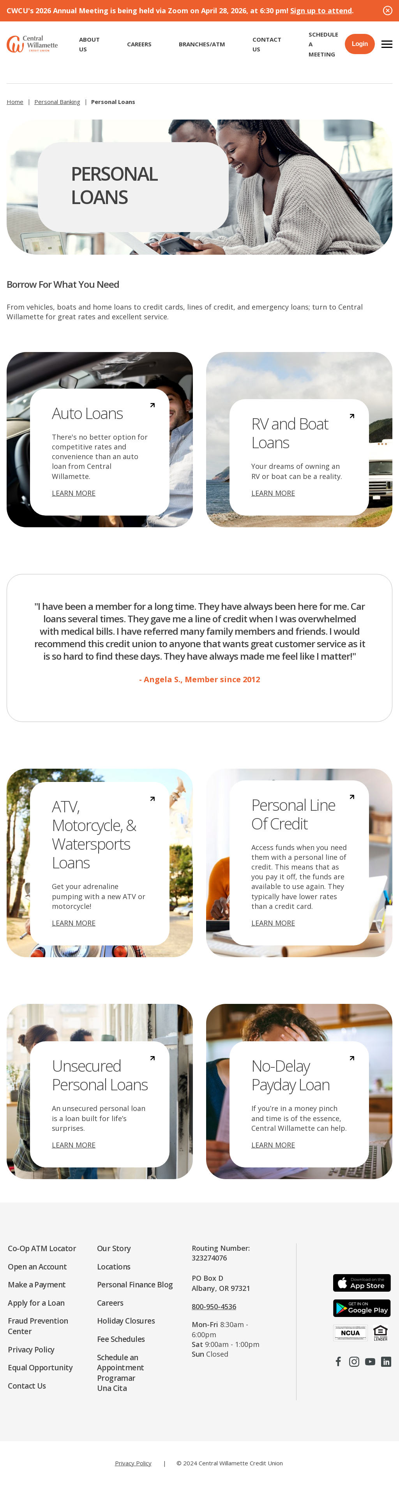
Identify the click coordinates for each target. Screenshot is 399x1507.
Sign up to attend (321, 10)
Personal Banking (57, 102)
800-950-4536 (214, 1306)
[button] (386, 44)
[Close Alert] (387, 10)
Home (15, 102)
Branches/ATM (202, 44)
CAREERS (139, 44)
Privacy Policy (133, 1463)
